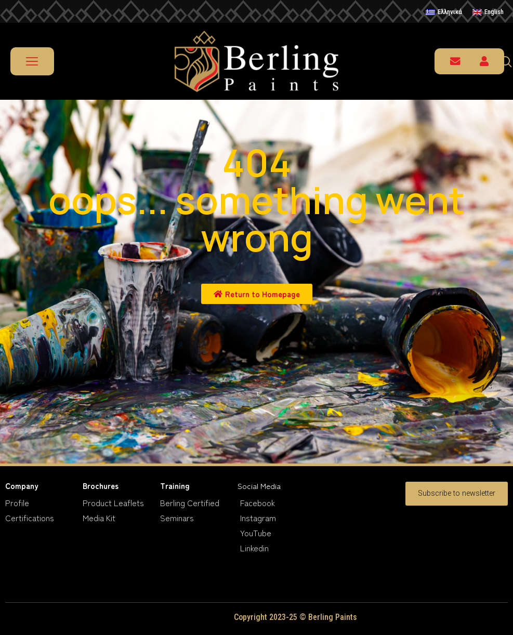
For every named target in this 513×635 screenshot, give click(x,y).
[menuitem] (443, 12)
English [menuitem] (494, 12)
